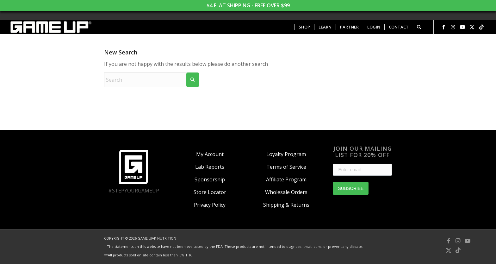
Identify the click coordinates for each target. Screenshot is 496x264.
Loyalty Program (286, 154)
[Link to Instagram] (453, 27)
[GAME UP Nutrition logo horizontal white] (50, 27)
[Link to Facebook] (443, 27)
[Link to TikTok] (481, 27)
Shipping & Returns (286, 204)
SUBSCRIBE (350, 188)
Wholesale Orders (286, 192)
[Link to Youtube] (462, 27)
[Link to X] (472, 27)
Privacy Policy (210, 204)
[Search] (419, 27)
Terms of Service (286, 166)
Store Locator (210, 192)
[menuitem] (304, 27)
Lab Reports (209, 166)
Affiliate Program (286, 179)
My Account (210, 154)
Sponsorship (210, 179)
